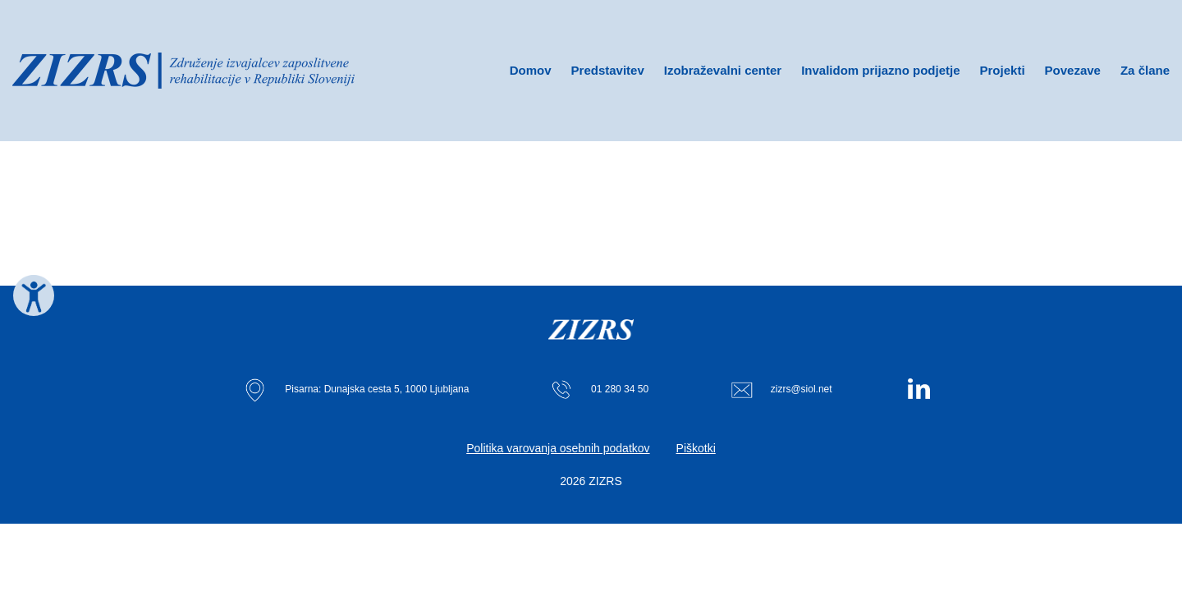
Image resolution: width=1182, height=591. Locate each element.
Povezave (1073, 70)
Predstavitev (607, 70)
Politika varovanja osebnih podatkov (557, 448)
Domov (531, 70)
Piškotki (696, 448)
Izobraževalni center (722, 70)
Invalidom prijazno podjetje (880, 70)
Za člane (1145, 70)
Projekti (1002, 70)
